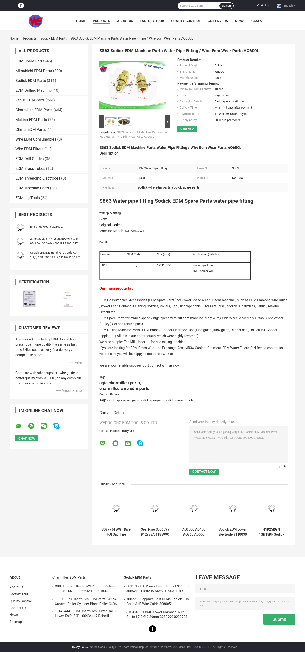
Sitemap (16, 622)
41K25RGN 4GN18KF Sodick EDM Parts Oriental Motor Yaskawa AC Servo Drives (271, 531)
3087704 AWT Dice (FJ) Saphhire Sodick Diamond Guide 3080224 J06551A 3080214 (116, 531)
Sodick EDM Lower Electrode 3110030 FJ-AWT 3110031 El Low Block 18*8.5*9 (233, 531)
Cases (256, 21)
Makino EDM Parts (31, 119)
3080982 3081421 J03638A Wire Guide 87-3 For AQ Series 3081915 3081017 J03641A (55, 243)
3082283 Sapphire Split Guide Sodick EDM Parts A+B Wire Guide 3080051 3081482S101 (158, 602)
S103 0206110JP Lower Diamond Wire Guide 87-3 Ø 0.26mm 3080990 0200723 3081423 (156, 615)
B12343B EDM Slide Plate (46, 227)
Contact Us (218, 21)
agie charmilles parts (119, 382)
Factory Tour (152, 21)
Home (81, 21)
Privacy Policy (79, 647)
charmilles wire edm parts (124, 388)
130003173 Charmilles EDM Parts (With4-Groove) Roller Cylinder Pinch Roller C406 (86, 601)
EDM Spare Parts (29, 61)
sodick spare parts (152, 400)
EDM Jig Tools (27, 198)
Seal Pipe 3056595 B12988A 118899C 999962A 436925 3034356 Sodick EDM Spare (155, 531)
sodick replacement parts (123, 400)
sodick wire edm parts (179, 400)
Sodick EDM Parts (53, 38)
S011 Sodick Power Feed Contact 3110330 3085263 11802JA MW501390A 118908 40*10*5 (158, 589)
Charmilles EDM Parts (33, 110)
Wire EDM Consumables (35, 139)
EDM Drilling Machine (33, 90)
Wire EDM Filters (29, 149)
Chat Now (263, 5)
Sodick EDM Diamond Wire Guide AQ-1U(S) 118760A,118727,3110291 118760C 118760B (57, 257)
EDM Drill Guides (29, 159)
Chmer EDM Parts (30, 129)
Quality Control (186, 21)
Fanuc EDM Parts (30, 100)
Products (101, 21)
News (239, 21)
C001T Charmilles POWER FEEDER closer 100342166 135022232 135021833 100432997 (86, 589)
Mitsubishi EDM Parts (33, 71)
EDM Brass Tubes (30, 168)
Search (226, 5)
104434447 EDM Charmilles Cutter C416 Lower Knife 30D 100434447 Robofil (85, 613)
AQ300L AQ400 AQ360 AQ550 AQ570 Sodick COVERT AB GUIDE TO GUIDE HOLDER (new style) (194, 531)
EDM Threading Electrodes (37, 178)
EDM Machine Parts (32, 188)
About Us (125, 21)
